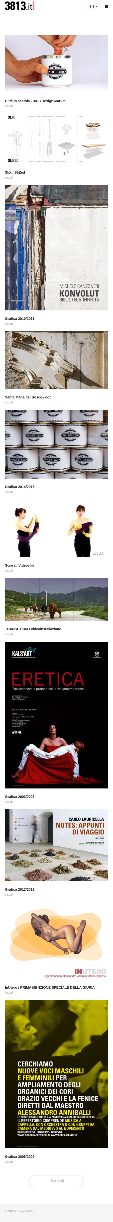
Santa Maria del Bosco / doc (28, 397)
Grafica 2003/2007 (19, 797)
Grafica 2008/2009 (19, 1157)
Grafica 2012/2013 (19, 889)
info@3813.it (26, 1211)
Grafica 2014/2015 (19, 487)
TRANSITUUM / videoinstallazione (33, 629)
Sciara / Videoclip (19, 565)
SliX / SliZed (15, 172)
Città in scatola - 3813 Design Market (35, 101)
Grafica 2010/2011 (19, 319)
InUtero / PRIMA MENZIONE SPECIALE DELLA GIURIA (50, 987)
